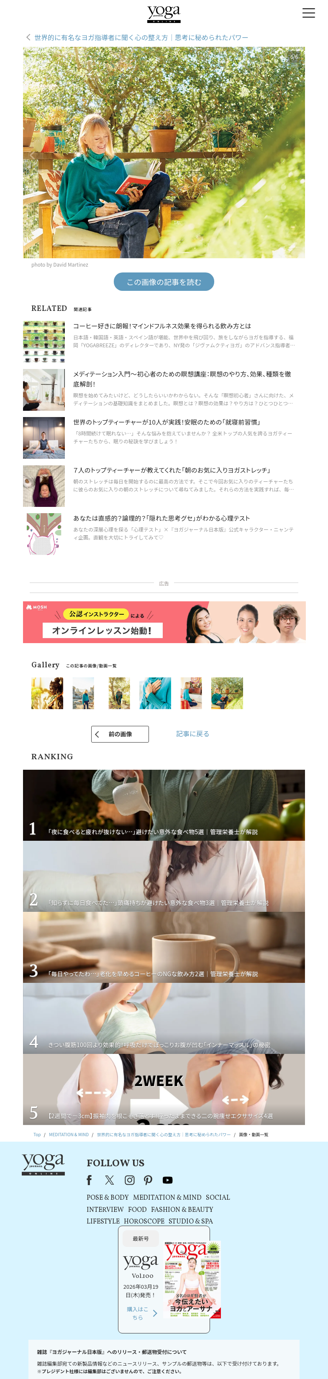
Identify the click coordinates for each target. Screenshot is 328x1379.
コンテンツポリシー (199, 1360)
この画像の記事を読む (164, 281)
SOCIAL (213, 1198)
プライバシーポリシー (152, 1360)
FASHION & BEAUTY (177, 1210)
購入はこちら (255, 1242)
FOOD (132, 1210)
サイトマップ (260, 1360)
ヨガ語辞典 (290, 1360)
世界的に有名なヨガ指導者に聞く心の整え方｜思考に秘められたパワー (141, 37)
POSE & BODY (103, 1198)
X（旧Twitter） (106, 1180)
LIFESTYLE (98, 1221)
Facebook (87, 1180)
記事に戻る (193, 733)
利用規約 (116, 1360)
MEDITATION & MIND (162, 1198)
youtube (163, 1180)
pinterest (144, 1180)
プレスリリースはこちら (78, 1360)
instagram (125, 1180)
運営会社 (232, 1360)
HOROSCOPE (139, 1221)
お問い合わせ (35, 1360)
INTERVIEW (100, 1210)
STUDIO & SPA (186, 1221)
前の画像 (120, 734)
